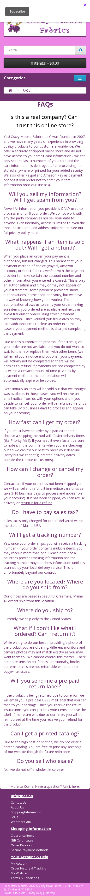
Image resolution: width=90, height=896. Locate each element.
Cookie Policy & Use (14, 893)
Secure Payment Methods (29, 850)
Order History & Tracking (28, 868)
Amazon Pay (53, 175)
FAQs (26, 90)
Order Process (21, 845)
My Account (19, 863)
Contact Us (18, 802)
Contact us (12, 483)
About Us (17, 807)
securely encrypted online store (39, 151)
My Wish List (20, 873)
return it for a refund (36, 503)
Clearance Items (22, 835)
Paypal (30, 175)
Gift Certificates (22, 840)
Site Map (50, 893)
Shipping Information (26, 812)
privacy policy (19, 232)
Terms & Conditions (25, 878)
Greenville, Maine (69, 596)
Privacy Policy (35, 893)
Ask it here (71, 786)
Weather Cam (21, 822)
